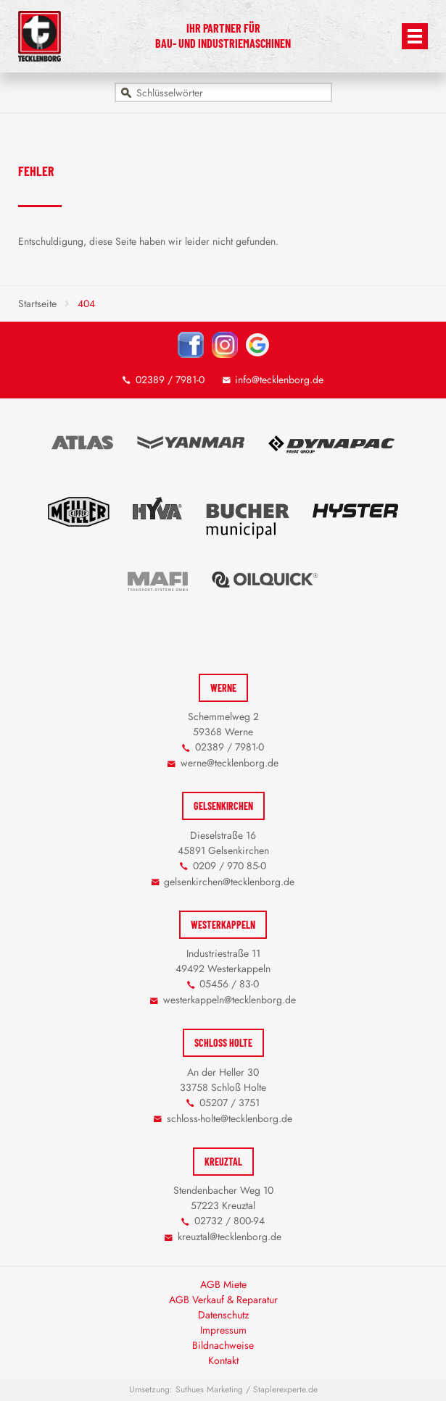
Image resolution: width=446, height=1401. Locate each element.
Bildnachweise (223, 1345)
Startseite (37, 303)
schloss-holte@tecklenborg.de (229, 1118)
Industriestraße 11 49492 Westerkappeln (223, 961)
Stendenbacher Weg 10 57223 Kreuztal (223, 1198)
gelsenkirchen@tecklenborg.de (229, 881)
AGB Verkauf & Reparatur (223, 1299)
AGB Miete (223, 1284)
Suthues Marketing (209, 1389)
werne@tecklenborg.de (229, 763)
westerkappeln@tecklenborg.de (229, 999)
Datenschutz (223, 1315)
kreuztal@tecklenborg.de (229, 1236)
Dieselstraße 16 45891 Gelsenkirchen (223, 843)
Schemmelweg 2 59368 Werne (223, 724)
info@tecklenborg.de (279, 379)
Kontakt (223, 1360)
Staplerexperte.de (285, 1389)
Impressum (223, 1330)
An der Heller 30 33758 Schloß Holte (223, 1080)
